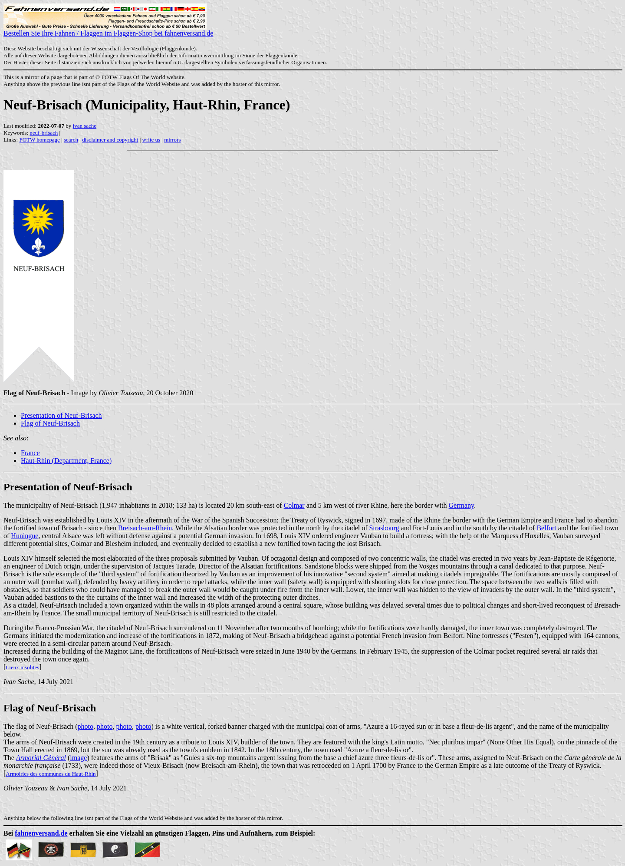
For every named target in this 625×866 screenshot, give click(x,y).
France (30, 452)
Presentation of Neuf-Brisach (61, 415)
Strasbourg (384, 528)
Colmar (294, 505)
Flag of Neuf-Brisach (50, 423)
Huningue (24, 535)
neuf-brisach (44, 132)
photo (85, 726)
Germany (461, 505)
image (78, 757)
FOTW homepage (39, 139)
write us (151, 139)
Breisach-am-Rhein (145, 528)
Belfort (546, 528)
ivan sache (85, 125)
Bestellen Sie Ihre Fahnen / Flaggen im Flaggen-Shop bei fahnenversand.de (108, 30)
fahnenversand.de (41, 833)
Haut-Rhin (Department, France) (66, 460)
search (71, 139)
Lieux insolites (22, 667)
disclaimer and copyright (110, 139)
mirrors (172, 139)
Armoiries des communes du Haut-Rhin (50, 773)
